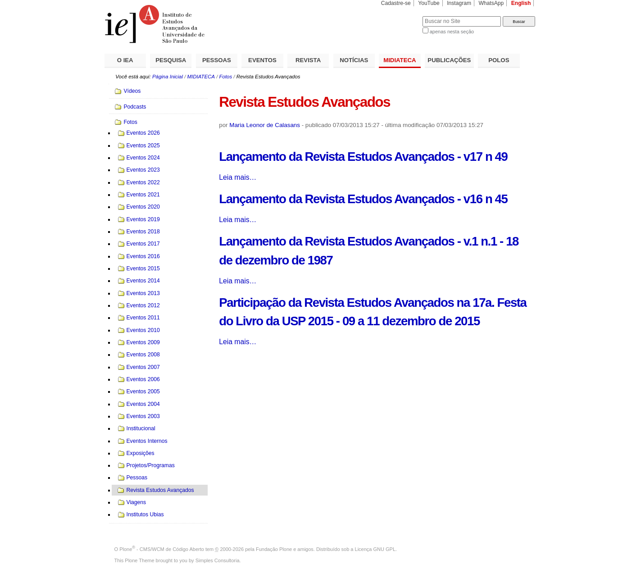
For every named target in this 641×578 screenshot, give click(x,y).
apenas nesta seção (452, 31)
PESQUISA (170, 60)
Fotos (225, 76)
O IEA (125, 60)
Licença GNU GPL (375, 549)
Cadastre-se (396, 3)
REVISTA (308, 60)
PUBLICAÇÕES (449, 60)
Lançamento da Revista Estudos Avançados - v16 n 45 (363, 199)
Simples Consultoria (217, 560)
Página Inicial (167, 76)
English (521, 3)
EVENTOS (262, 60)
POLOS (498, 60)
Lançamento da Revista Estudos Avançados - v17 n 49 (363, 157)
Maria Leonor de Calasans (264, 125)
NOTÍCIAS (354, 60)
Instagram (459, 3)
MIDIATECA (399, 60)
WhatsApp (491, 3)
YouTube (429, 3)
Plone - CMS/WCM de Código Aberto (161, 549)
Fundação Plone (274, 549)
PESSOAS (216, 60)
